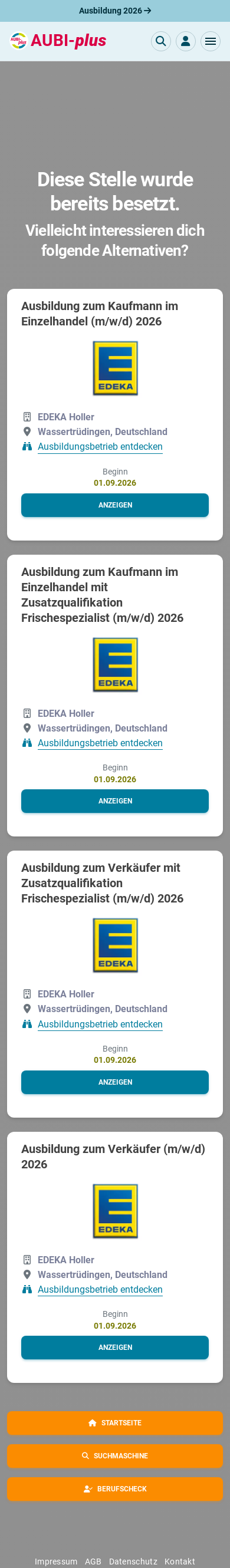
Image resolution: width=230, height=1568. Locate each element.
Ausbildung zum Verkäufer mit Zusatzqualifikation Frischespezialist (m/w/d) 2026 (102, 883)
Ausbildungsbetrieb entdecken (100, 447)
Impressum (56, 1561)
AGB (93, 1561)
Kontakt (180, 1561)
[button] (211, 41)
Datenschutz (133, 1561)
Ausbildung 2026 (115, 10)
